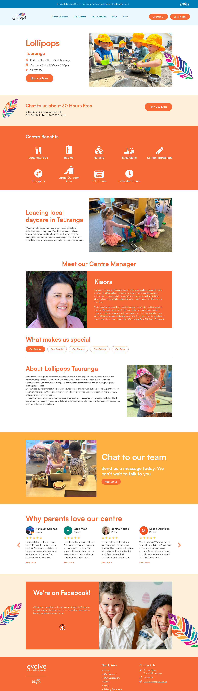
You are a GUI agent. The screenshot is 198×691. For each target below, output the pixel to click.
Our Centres (80, 16)
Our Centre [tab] (35, 349)
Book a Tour (180, 16)
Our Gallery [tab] (100, 349)
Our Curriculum (99, 16)
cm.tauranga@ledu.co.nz (155, 681)
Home (107, 670)
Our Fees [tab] (120, 349)
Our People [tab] (57, 349)
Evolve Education (60, 16)
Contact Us (158, 16)
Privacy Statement (113, 689)
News (125, 16)
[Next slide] (179, 545)
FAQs (114, 16)
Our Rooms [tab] (78, 349)
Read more (31, 562)
